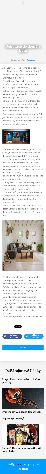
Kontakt (23, 469)
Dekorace (30, 60)
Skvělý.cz (16, 464)
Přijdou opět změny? (13, 418)
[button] (23, 3)
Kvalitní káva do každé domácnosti (21, 412)
